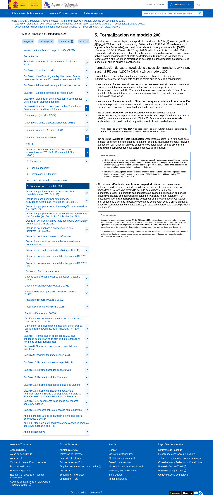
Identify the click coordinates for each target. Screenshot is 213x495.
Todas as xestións (93, 13)
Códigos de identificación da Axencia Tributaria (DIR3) (30, 483)
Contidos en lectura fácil (122, 458)
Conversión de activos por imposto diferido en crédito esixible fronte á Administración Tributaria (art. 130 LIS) (53, 329)
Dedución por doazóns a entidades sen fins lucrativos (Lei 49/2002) (49, 229)
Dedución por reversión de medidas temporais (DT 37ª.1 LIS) (56, 257)
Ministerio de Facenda (170, 450)
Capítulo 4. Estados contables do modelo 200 (48, 93)
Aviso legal (16, 458)
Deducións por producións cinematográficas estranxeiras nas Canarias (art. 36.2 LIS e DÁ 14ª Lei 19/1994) (56, 215)
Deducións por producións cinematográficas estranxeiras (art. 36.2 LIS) (56, 207)
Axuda (23, 20)
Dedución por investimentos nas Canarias (48, 236)
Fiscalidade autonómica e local (176, 454)
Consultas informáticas (121, 454)
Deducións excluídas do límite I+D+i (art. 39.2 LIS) (53, 250)
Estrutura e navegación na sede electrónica (27, 476)
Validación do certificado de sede (28, 462)
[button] (200, 4)
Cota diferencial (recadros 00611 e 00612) (47, 285)
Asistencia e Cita (69, 450)
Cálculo (30, 144)
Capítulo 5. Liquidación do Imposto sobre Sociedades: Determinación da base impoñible (53, 100)
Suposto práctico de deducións (42, 271)
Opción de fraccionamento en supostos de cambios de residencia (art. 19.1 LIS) (54, 320)
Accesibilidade (18, 450)
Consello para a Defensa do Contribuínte (180, 462)
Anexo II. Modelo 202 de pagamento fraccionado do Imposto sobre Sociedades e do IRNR (56, 424)
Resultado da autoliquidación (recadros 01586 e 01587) (50, 293)
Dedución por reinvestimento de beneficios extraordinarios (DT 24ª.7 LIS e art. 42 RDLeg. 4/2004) (67, 26)
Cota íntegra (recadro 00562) (40, 115)
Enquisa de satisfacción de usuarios (80, 466)
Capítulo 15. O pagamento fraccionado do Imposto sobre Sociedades (51, 402)
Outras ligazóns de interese (173, 474)
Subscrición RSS (69, 479)
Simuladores (115, 474)
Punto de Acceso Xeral (172, 466)
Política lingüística (20, 470)
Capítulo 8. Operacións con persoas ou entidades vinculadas (50, 347)
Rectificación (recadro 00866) (41, 313)
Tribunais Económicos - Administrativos (179, 458)
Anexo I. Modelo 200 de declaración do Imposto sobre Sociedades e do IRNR (53, 417)
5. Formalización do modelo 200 (44, 186)
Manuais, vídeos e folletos (44, 20)
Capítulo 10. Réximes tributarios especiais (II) (48, 362)
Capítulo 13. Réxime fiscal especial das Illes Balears (52, 385)
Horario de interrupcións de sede (126, 466)
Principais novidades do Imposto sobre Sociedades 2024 (51, 63)
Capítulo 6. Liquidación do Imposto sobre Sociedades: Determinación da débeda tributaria (62, 23)
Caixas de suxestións (71, 462)
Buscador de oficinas (71, 458)
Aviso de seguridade (21, 454)
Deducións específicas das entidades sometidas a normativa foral (53, 243)
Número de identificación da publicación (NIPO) (49, 50)
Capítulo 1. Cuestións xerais (39, 70)
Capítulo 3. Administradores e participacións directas (52, 85)
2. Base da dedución (38, 168)
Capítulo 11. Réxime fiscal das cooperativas (47, 370)
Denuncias (65, 470)
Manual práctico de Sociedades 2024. (104, 20)
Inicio (14, 20)
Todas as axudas (118, 479)
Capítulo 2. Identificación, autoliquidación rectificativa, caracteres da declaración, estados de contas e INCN (52, 78)
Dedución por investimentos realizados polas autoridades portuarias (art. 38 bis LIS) (57, 222)
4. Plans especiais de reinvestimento (47, 180)
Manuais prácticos (71, 20)
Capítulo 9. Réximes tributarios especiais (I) (47, 355)
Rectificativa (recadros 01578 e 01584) (46, 306)
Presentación (31, 56)
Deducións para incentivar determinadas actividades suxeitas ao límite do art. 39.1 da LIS (52, 200)
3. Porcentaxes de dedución (42, 174)
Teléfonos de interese (71, 454)
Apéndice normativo (34, 432)
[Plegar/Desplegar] (87, 63)
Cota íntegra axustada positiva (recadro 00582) (50, 122)
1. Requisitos (34, 161)
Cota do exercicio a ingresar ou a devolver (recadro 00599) (52, 278)
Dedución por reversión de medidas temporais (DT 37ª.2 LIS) (56, 264)
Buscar (113, 450)
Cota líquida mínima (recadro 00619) (44, 130)
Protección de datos (21, 466)
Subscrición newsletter (72, 474)
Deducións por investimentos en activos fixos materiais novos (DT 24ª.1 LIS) (50, 193)
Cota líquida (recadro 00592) (130, 23)
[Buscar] (170, 13)
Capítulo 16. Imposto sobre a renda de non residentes (53, 410)
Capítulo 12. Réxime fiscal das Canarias (45, 377)
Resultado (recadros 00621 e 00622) (44, 300)
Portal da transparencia (172, 470)
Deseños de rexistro (120, 462)
